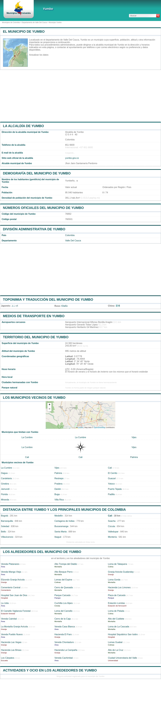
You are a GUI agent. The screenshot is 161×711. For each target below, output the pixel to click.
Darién (57, 489)
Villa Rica (59, 499)
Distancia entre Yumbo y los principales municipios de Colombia (64, 509)
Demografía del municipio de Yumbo (37, 173)
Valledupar (113, 531)
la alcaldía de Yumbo (23, 126)
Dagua (4, 473)
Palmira (134, 457)
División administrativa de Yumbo (34, 229)
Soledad (5, 526)
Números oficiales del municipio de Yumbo (43, 208)
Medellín (58, 516)
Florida (4, 494)
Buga (57, 494)
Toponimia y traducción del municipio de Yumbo (48, 299)
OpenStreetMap (99, 427)
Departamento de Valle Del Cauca (34, 22)
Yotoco (111, 484)
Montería (112, 537)
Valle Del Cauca (73, 240)
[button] (49, 405)
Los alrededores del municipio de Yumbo (42, 552)
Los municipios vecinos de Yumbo (34, 397)
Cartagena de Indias (64, 521)
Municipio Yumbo (55, 22)
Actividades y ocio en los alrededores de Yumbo (50, 670)
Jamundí (5, 489)
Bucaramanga (61, 526)
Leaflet (79, 427)
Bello (3, 531)
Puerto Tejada (115, 489)
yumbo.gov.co (72, 158)
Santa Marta (60, 531)
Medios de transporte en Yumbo (33, 316)
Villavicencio (7, 537)
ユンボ (14, 306)
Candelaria (6, 478)
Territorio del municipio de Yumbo (36, 337)
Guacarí (112, 478)
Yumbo (48, 8)
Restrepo (59, 478)
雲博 (118, 306)
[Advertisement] (80, 95)
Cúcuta (111, 526)
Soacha (111, 521)
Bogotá (4, 516)
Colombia (70, 235)
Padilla (111, 494)
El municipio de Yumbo (24, 31)
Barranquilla (7, 521)
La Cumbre (26, 437)
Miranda (5, 499)
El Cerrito (112, 473)
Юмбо (64, 306)
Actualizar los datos (38, 55)
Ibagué (57, 537)
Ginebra (5, 484)
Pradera (58, 484)
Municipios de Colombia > (12, 22)
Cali (27, 457)
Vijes (134, 437)
